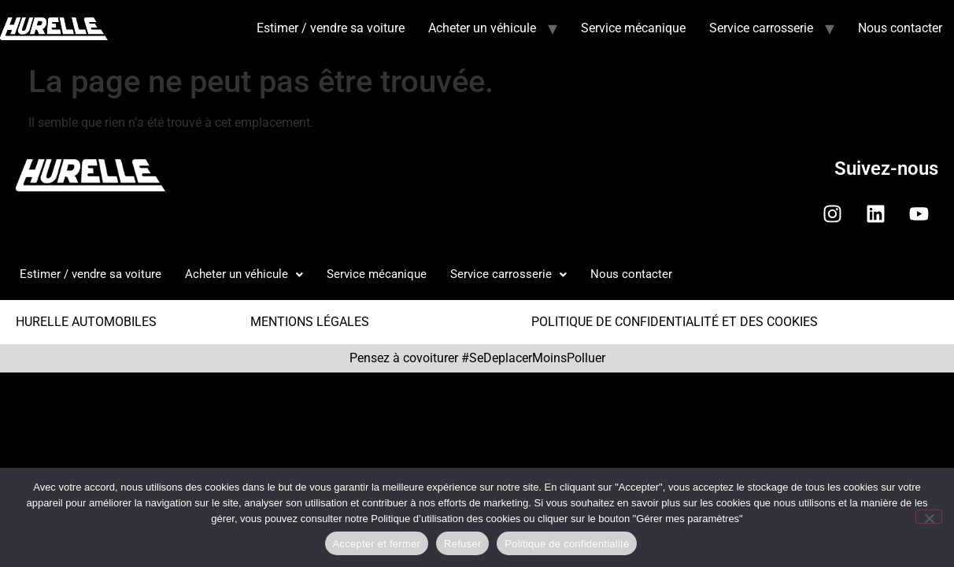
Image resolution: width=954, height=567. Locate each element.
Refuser (462, 544)
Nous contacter (900, 27)
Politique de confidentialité (567, 544)
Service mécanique (633, 27)
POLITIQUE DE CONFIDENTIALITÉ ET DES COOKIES (674, 321)
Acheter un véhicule (482, 27)
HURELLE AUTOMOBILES (86, 321)
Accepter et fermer (376, 544)
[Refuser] (928, 517)
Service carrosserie (761, 27)
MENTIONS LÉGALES (309, 321)
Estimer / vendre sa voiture (331, 27)
